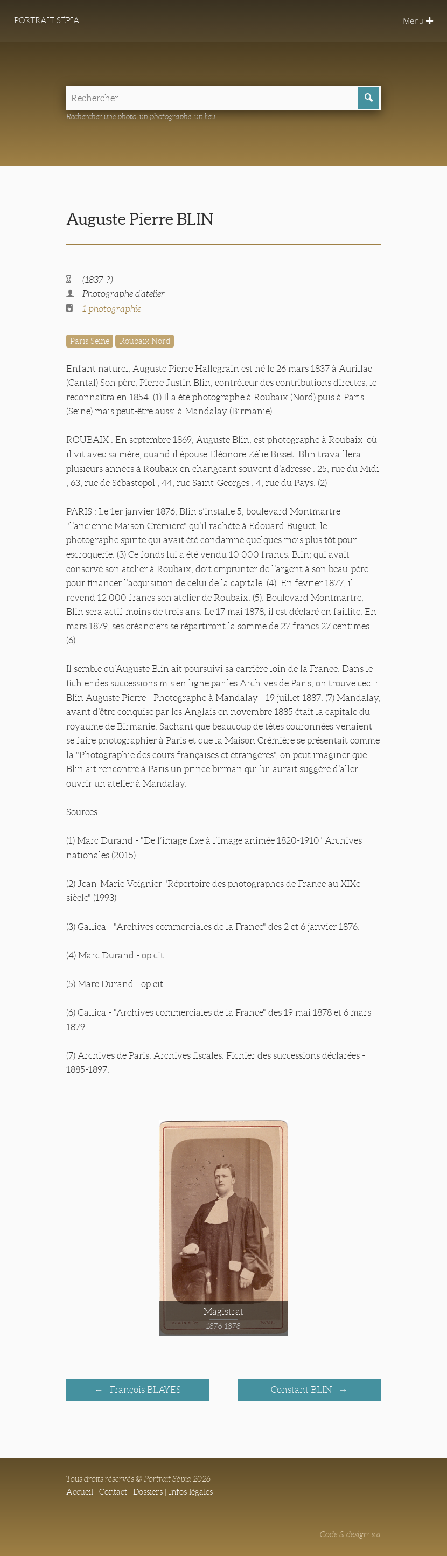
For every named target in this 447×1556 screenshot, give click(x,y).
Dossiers (148, 1491)
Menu (417, 21)
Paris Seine (89, 341)
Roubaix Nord (145, 341)
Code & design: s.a (350, 1534)
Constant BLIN (302, 1389)
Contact (113, 1491)
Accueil (79, 1491)
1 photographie (111, 309)
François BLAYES (144, 1389)
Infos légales (191, 1491)
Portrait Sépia (47, 21)
